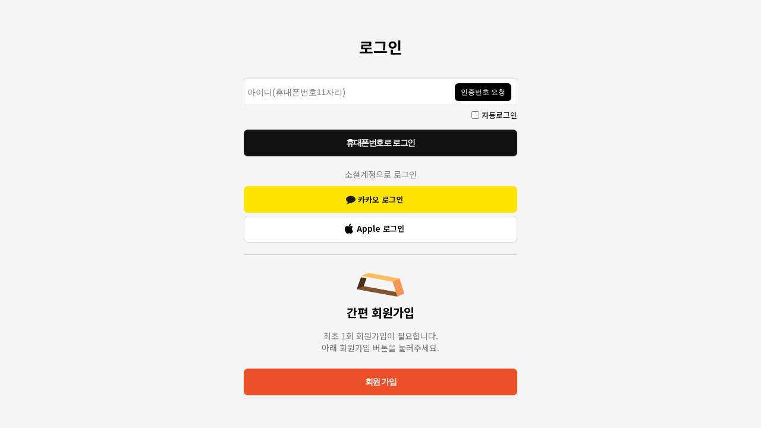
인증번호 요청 (483, 92)
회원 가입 (380, 381)
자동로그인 (499, 115)
